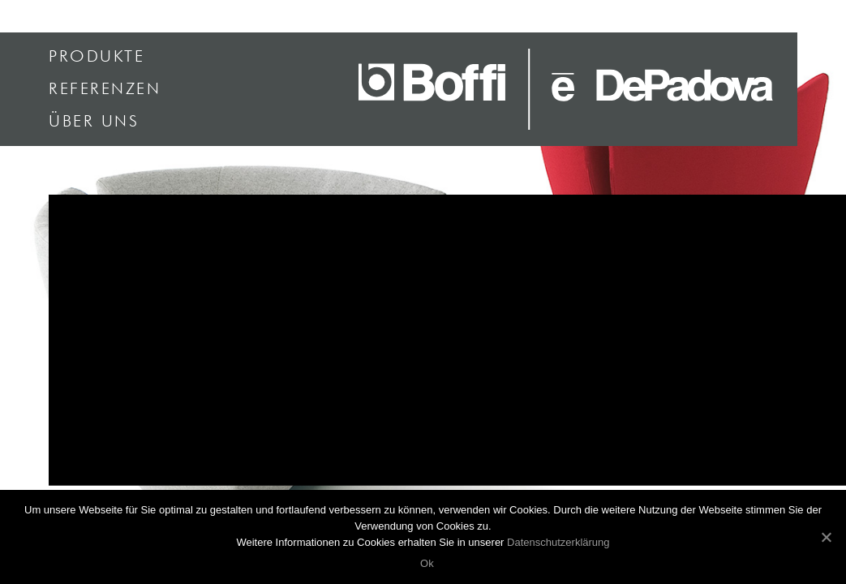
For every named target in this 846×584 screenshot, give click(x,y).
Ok (427, 563)
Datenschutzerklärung (558, 542)
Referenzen (105, 89)
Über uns (94, 122)
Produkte (96, 57)
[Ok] (826, 537)
